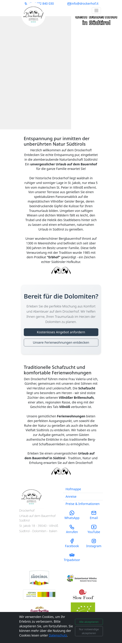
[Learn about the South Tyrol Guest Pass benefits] (39, 594)
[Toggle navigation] (96, 10)
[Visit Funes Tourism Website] (83, 578)
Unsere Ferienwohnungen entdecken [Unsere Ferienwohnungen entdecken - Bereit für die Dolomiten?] (61, 342)
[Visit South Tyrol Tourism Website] (39, 578)
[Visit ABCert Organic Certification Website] (83, 610)
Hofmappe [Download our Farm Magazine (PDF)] (73, 489)
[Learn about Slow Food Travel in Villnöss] (39, 610)
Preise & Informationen (83, 504)
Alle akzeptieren (89, 622)
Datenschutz (58, 635)
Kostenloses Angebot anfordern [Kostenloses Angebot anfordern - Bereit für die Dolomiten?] (61, 332)
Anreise (71, 496)
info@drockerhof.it (82, 3)
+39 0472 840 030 (39, 3)
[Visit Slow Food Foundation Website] (83, 594)
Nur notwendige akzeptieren (89, 631)
